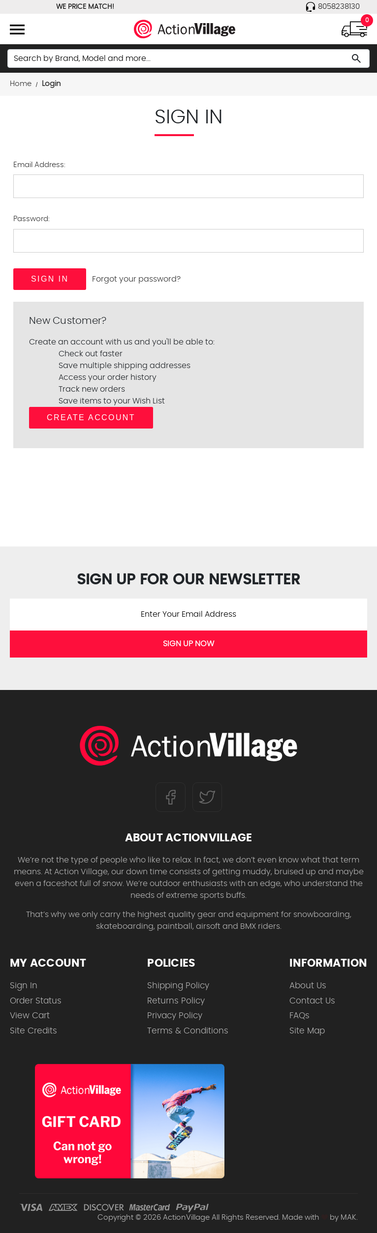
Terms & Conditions (187, 1031)
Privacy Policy (174, 1015)
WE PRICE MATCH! (85, 6)
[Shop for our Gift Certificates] (129, 1121)
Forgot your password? (136, 279)
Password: (31, 219)
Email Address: (39, 165)
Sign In (23, 985)
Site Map (307, 1031)
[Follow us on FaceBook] (170, 797)
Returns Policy (176, 1001)
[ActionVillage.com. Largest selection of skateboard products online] (188, 748)
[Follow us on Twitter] (207, 797)
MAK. (349, 1217)
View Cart (30, 1015)
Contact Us (312, 1001)
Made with (305, 1217)
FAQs (299, 1015)
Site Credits (33, 1031)
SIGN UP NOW (188, 644)
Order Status (36, 1001)
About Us (307, 985)
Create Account (91, 417)
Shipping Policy (178, 985)
